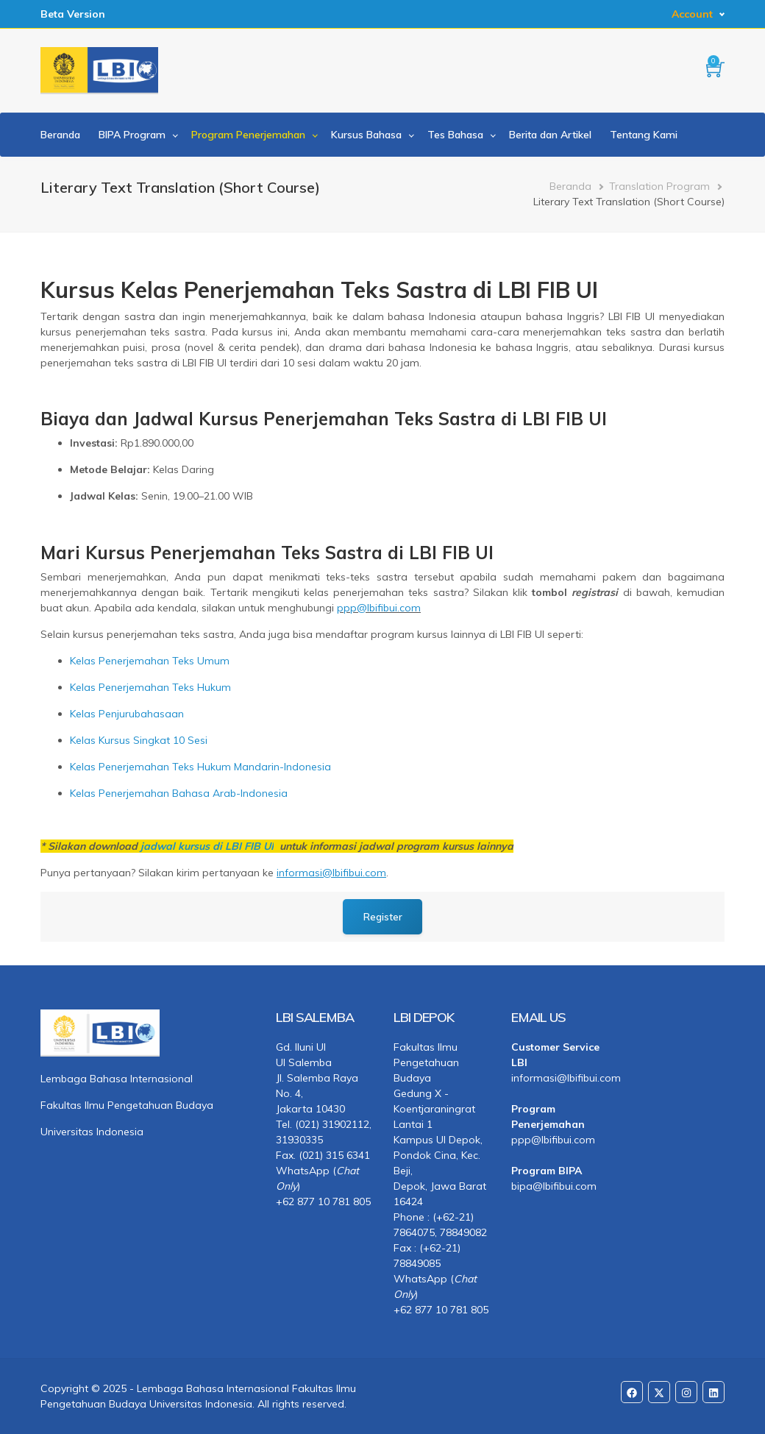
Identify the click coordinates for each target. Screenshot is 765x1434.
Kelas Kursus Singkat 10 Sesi (138, 740)
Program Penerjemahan (248, 134)
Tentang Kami (643, 134)
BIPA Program (132, 134)
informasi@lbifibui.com (559, 1078)
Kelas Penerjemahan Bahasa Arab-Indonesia (179, 793)
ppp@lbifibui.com (379, 607)
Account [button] (692, 14)
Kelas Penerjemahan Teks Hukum (150, 687)
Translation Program (659, 186)
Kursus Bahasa (366, 134)
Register (382, 917)
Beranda (60, 134)
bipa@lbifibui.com (554, 1186)
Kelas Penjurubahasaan (127, 713)
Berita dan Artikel (550, 134)
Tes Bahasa (455, 134)
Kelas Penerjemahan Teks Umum (150, 660)
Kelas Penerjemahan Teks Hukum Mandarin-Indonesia (200, 766)
